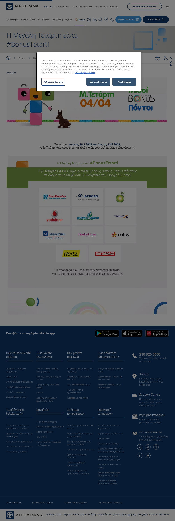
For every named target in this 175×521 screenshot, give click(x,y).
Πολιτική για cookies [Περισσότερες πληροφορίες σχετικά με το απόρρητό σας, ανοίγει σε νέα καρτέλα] (85, 72)
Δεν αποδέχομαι (98, 81)
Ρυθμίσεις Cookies (53, 81)
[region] (88, 71)
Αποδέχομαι (124, 81)
